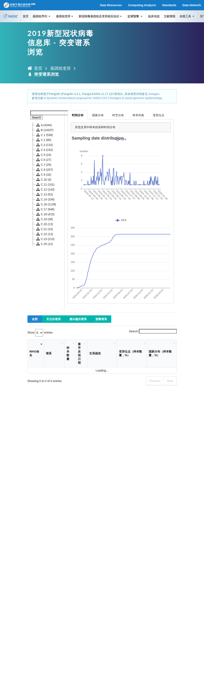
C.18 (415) (45, 214)
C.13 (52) (44, 194)
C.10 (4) (43, 179)
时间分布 (77, 115)
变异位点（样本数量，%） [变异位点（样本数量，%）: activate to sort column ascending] (130, 353)
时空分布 (118, 115)
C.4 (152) (44, 149)
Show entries (40, 332)
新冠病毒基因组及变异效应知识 (101, 16)
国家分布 (98, 115)
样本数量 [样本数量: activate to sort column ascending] (67, 353)
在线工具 (187, 16)
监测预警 (135, 16)
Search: (153, 331)
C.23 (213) (45, 239)
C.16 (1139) (46, 204)
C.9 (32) (43, 174)
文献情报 (169, 16)
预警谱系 (101, 319)
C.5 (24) (43, 154)
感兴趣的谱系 (78, 319)
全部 (35, 319)
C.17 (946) (45, 209)
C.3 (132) (44, 144)
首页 (25, 16)
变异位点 (158, 115)
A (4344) (44, 125)
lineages (153, 94)
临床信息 (154, 16)
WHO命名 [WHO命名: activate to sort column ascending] (34, 353)
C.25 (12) (44, 243)
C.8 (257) (44, 169)
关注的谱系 (53, 319)
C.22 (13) (44, 234)
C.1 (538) (44, 135)
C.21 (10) (44, 229)
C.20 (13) (44, 224)
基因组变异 (65, 16)
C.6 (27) (43, 159)
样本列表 (138, 115)
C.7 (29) (43, 164)
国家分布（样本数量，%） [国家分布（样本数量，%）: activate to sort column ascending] (160, 353)
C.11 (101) (45, 184)
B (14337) (44, 130)
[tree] (46, 184)
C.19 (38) (44, 219)
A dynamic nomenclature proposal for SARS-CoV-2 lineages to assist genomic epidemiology (103, 98)
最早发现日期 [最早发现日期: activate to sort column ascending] (79, 353)
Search (36, 117)
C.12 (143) (45, 189)
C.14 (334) (45, 199)
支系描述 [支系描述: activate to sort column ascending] (95, 353)
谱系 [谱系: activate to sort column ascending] (49, 353)
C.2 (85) (43, 139)
